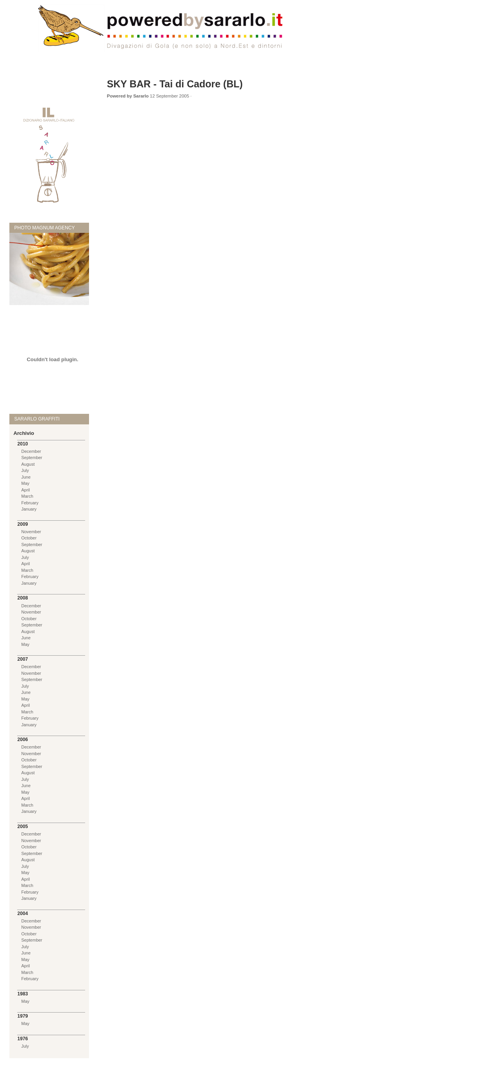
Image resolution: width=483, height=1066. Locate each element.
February (29, 502)
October (28, 538)
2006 (22, 739)
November (31, 531)
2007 (22, 659)
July (25, 470)
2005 (22, 826)
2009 (22, 524)
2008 (22, 598)
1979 (22, 1016)
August (27, 464)
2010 (22, 444)
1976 (22, 1038)
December (31, 451)
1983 (22, 994)
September (31, 457)
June (25, 477)
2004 (22, 913)
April (25, 490)
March (27, 496)
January (28, 509)
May (25, 483)
